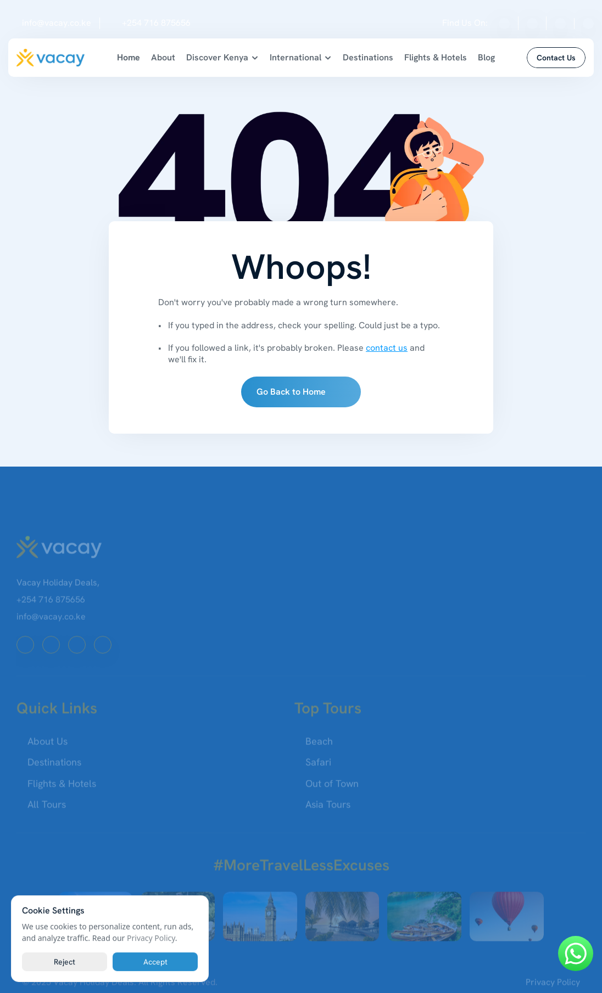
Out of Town (332, 788)
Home (128, 57)
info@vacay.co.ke (56, 23)
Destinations (368, 57)
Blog (486, 57)
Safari (318, 767)
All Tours (46, 809)
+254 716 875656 (156, 23)
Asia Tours (327, 809)
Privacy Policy (553, 986)
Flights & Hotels (435, 57)
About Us (47, 745)
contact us (387, 348)
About (163, 57)
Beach (319, 745)
